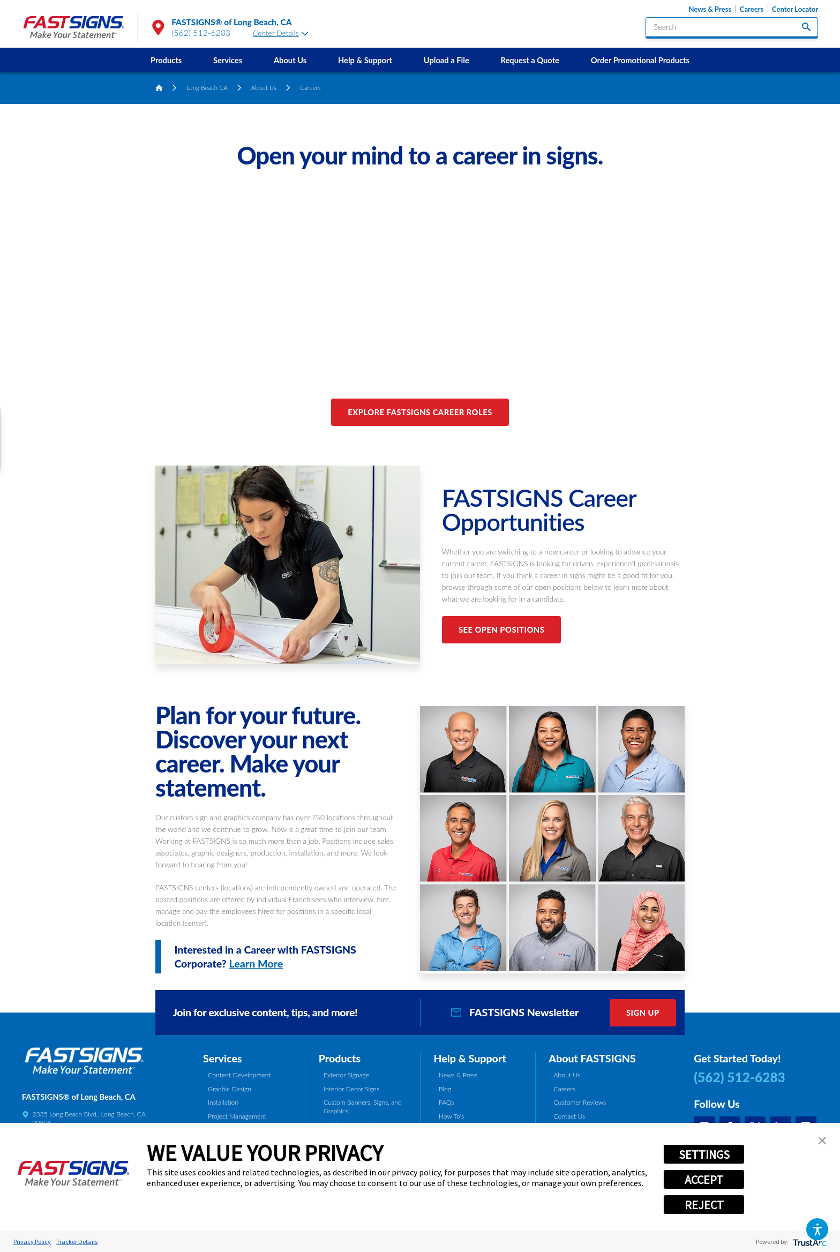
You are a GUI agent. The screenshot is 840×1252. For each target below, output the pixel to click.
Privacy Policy (32, 1242)
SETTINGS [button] (704, 1154)
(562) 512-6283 (200, 33)
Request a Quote (530, 60)
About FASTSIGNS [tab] (592, 1058)
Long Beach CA (207, 87)
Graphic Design (229, 1089)
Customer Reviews (579, 1102)
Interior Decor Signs (351, 1089)
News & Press (709, 9)
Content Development (239, 1075)
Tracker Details (77, 1242)
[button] (817, 1229)
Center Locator (795, 9)
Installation (223, 1102)
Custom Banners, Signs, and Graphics (363, 1106)
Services (227, 60)
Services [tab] (222, 1058)
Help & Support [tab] (469, 1058)
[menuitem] (166, 60)
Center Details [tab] (281, 33)
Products (166, 60)
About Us (290, 60)
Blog (445, 1089)
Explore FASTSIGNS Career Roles (420, 412)
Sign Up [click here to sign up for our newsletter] (642, 1012)
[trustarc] (809, 1241)
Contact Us (569, 1116)
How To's (451, 1116)
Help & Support (365, 60)
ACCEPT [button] (704, 1179)
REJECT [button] (704, 1204)
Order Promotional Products (640, 60)
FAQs (446, 1102)
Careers (751, 9)
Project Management (237, 1116)
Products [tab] (340, 1058)
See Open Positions (501, 629)
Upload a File (446, 60)
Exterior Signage (346, 1075)
